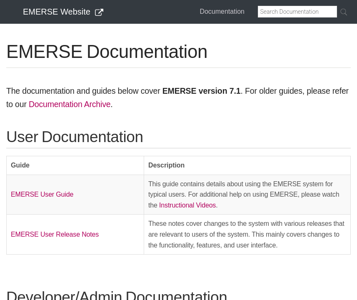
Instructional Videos (187, 205)
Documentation (222, 11)
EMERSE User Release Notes (55, 234)
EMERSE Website (63, 11)
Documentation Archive (69, 104)
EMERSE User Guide (42, 194)
